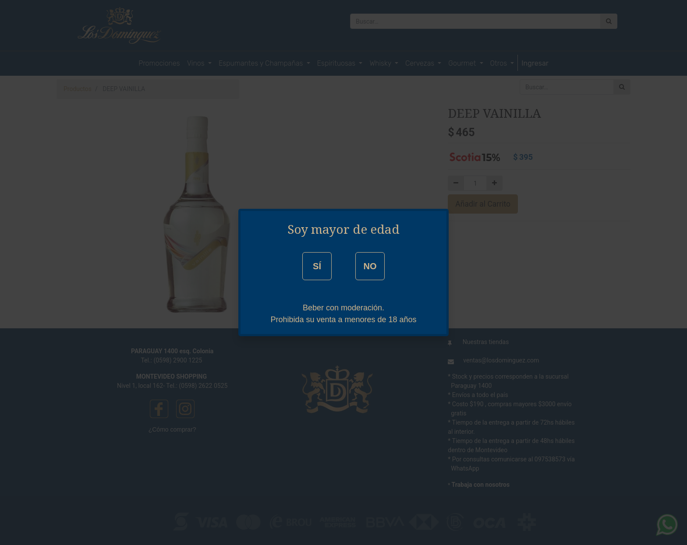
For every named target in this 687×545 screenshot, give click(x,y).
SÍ (317, 266)
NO (369, 266)
